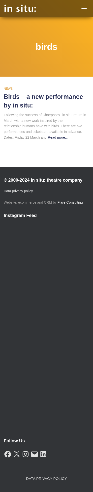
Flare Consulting (70, 202)
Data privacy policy (18, 191)
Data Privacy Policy (46, 478)
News (8, 88)
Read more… (58, 137)
